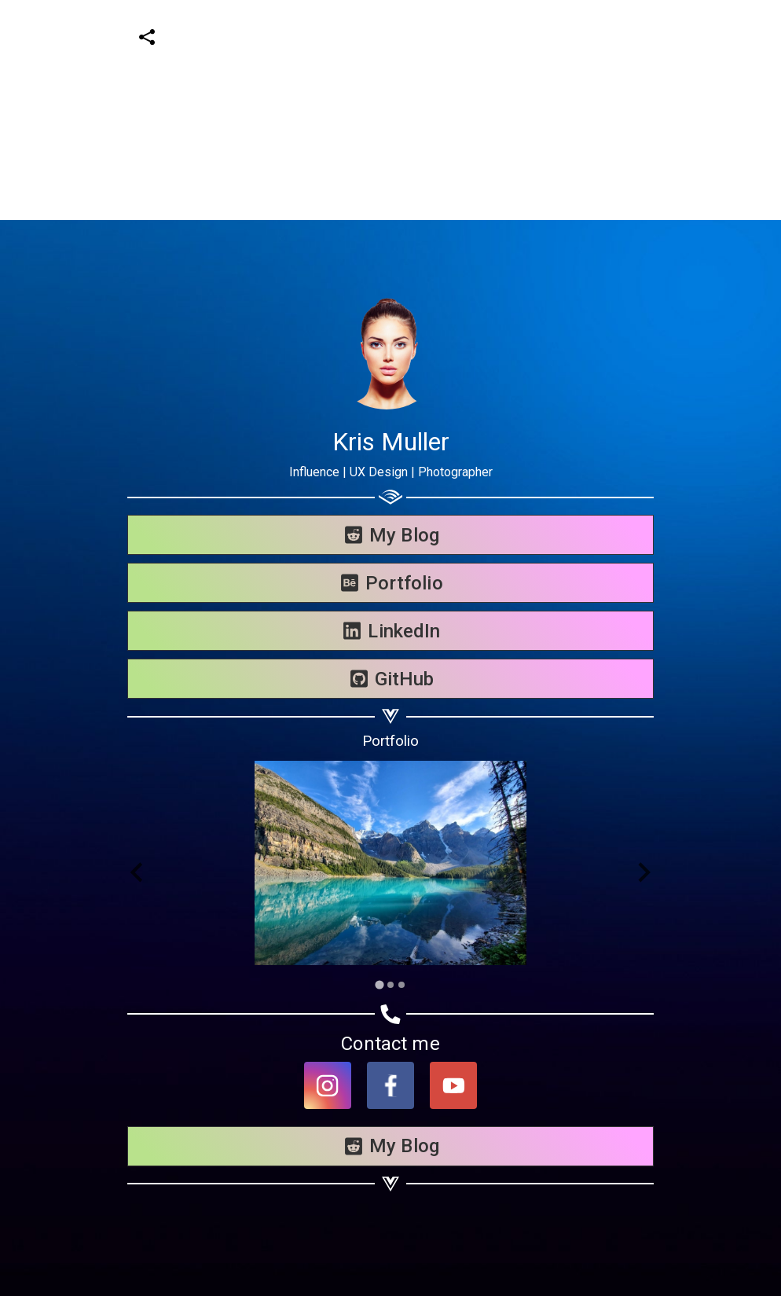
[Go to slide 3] (401, 985)
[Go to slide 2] (390, 985)
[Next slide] (643, 872)
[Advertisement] (384, 110)
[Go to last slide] (137, 872)
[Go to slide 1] (379, 984)
